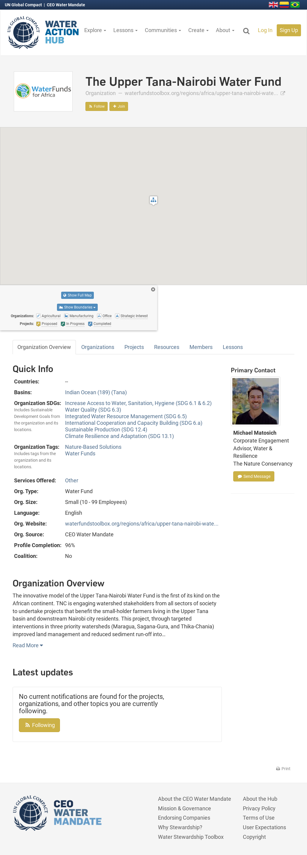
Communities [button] (163, 30)
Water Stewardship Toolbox (191, 837)
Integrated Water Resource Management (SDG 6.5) (126, 416)
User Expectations (264, 827)
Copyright (254, 837)
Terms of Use (259, 818)
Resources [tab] (166, 347)
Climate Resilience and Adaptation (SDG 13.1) (119, 436)
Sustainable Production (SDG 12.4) (106, 429)
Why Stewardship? (180, 827)
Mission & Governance (184, 808)
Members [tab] (201, 347)
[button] (153, 200)
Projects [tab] (134, 347)
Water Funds (80, 453)
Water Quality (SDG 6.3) (93, 410)
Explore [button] (95, 30)
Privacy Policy (259, 808)
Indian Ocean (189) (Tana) (96, 392)
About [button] (225, 30)
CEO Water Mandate (66, 4)
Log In (265, 30)
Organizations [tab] (97, 347)
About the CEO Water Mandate (194, 799)
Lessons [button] (125, 30)
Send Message (253, 476)
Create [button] (198, 30)
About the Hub (260, 799)
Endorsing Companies (184, 818)
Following (39, 725)
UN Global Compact (24, 4)
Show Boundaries (77, 307)
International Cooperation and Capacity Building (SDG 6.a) (133, 423)
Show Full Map (77, 295)
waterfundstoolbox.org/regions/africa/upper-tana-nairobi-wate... (205, 93)
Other (71, 480)
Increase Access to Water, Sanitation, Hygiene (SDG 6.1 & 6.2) (138, 403)
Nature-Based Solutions (93, 447)
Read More (28, 645)
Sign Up (289, 30)
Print (283, 768)
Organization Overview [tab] (44, 347)
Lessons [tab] (233, 347)
